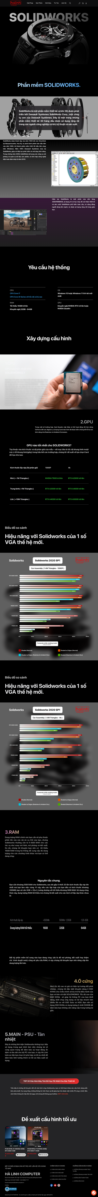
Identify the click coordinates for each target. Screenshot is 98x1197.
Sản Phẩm (39, 3)
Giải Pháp (30, 3)
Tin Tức (56, 3)
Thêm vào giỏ (21, 1154)
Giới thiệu (48, 3)
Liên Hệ (63, 3)
